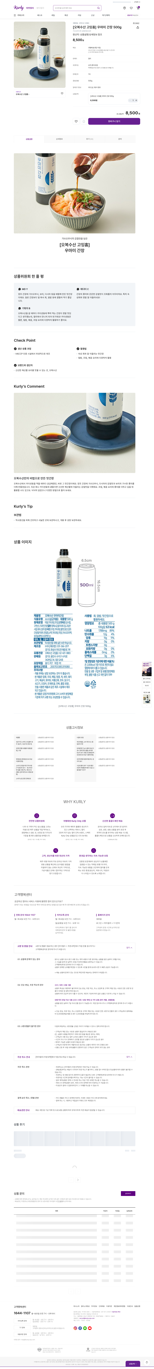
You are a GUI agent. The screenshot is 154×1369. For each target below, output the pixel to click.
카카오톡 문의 (22, 1321)
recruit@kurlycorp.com (87, 1318)
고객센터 (137, 2)
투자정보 (94, 1306)
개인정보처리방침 (119, 1306)
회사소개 (76, 1306)
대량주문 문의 (22, 1334)
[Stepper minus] (130, 100)
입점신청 (137, 1306)
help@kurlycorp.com (28, 1340)
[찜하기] (62, 93)
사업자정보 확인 (116, 1312)
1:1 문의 (59, 1201)
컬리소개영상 (85, 1306)
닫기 (128, 948)
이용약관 (109, 1306)
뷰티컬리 (40, 8)
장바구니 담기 (114, 121)
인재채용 (102, 1306)
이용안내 (130, 1306)
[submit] (98, 7)
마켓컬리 (30, 8)
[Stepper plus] (135, 100)
